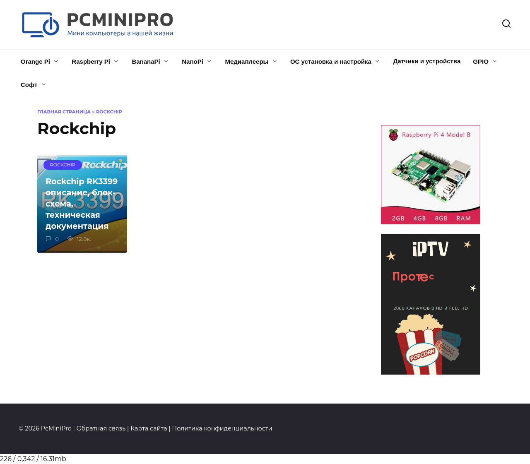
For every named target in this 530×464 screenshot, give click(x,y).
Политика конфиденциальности (222, 428)
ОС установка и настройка (330, 61)
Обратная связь (101, 428)
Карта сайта (148, 428)
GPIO (481, 61)
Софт (29, 84)
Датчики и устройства (426, 61)
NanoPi (192, 61)
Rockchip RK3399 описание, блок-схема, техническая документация (82, 203)
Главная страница (64, 112)
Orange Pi (35, 61)
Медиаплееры (246, 61)
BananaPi (146, 61)
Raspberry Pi (91, 61)
